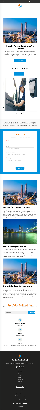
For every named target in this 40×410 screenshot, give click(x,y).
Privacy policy (20, 406)
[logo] (20, 6)
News (20, 375)
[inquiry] (38, 199)
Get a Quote (20, 60)
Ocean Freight (20, 390)
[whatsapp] (27, 360)
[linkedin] (19, 360)
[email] (20, 335)
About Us (20, 377)
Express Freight (20, 394)
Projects (20, 373)
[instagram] (24, 360)
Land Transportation (20, 397)
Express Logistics (20, 113)
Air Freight (20, 392)
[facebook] (13, 360)
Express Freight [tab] (19, 74)
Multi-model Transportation (20, 399)
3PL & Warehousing (20, 396)
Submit (20, 168)
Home (20, 369)
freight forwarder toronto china (28, 125)
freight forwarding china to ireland (12, 122)
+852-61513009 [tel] (20, 325)
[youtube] (21, 360)
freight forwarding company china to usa (19, 124)
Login (20, 383)
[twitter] (16, 360)
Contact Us (20, 379)
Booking (20, 381)
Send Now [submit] (31, 312)
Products (20, 371)
